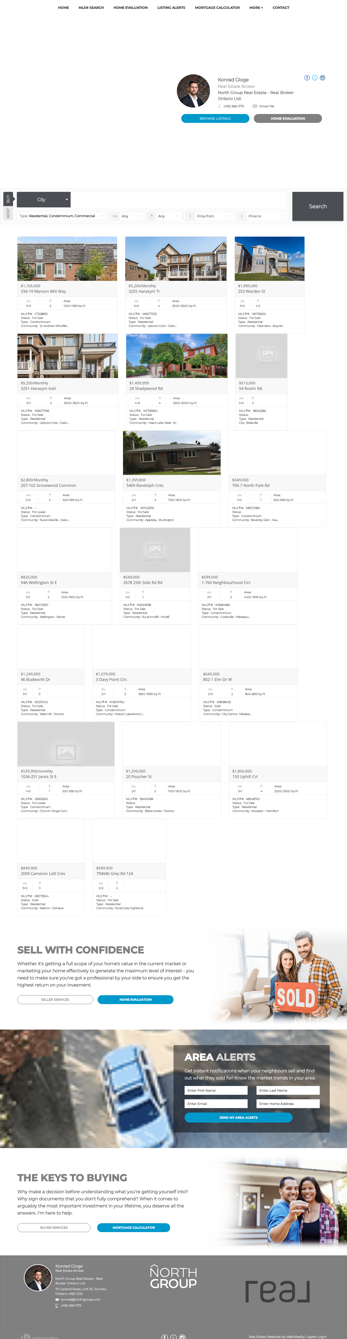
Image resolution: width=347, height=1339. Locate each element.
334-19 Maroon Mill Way (43, 291)
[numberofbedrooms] (127, 216)
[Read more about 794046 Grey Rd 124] (129, 867)
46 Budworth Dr (35, 679)
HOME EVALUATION (288, 118)
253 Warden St (251, 291)
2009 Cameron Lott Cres (43, 873)
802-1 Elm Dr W (217, 679)
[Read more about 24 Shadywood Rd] (176, 382)
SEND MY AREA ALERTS (239, 1118)
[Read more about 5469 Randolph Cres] (171, 479)
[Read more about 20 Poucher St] (172, 770)
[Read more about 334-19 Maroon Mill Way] (67, 285)
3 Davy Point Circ (111, 679)
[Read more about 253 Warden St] (269, 285)
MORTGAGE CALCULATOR (134, 1228)
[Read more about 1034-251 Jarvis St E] (65, 770)
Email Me (263, 106)
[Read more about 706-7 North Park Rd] (277, 479)
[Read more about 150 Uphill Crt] (278, 770)
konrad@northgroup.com (80, 1300)
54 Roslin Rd (250, 388)
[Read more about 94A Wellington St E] (64, 576)
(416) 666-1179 (234, 106)
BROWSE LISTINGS (215, 118)
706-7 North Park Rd (251, 485)
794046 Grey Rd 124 (114, 873)
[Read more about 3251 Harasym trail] (67, 382)
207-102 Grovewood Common (48, 485)
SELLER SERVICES (55, 1000)
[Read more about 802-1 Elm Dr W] (249, 673)
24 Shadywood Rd (146, 388)
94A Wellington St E (39, 582)
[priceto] (210, 216)
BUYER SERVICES (54, 1228)
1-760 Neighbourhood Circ (226, 582)
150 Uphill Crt (245, 776)
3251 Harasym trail (38, 388)
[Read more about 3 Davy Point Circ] (142, 673)
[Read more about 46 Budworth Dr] (50, 673)
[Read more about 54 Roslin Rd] (261, 382)
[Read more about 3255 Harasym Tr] (176, 285)
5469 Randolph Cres (145, 485)
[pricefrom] (261, 216)
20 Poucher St (139, 776)
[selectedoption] (44, 199)
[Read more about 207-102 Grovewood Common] (66, 479)
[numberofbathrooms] (164, 216)
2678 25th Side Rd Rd (142, 582)
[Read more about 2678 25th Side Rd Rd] (155, 576)
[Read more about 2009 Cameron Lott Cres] (51, 867)
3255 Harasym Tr (144, 291)
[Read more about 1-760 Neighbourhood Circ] (247, 576)
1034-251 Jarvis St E (39, 776)
